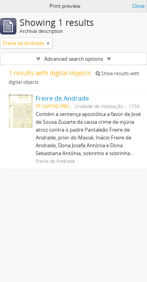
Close (138, 5)
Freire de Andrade (62, 98)
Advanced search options (73, 58)
